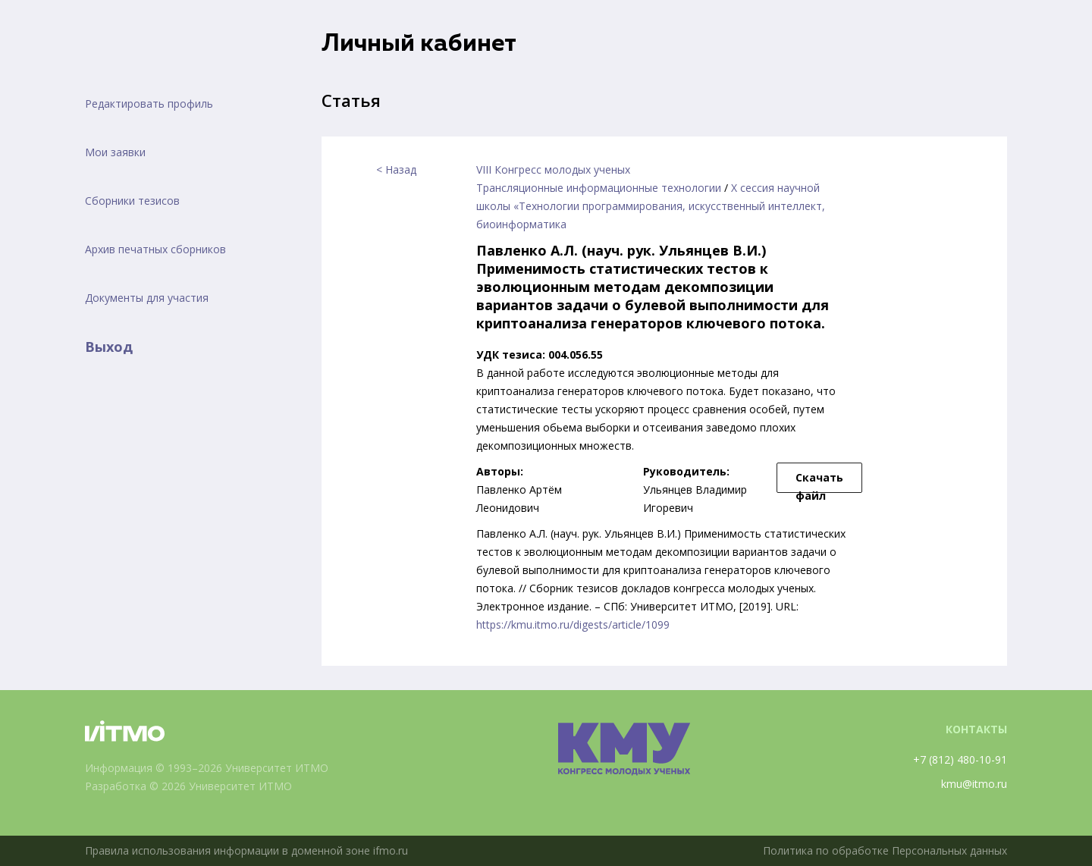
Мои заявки (115, 152)
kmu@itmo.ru (974, 784)
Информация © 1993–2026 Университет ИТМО (206, 768)
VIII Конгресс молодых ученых (553, 169)
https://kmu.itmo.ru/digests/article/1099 (573, 624)
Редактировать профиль (149, 103)
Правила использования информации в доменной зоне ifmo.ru (246, 850)
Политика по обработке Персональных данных (885, 850)
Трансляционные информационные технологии (598, 187)
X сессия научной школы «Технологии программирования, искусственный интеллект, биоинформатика (650, 205)
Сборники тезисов (132, 200)
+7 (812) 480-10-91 (960, 759)
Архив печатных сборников (155, 249)
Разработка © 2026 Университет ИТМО (188, 786)
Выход (109, 346)
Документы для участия (147, 297)
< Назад (396, 169)
